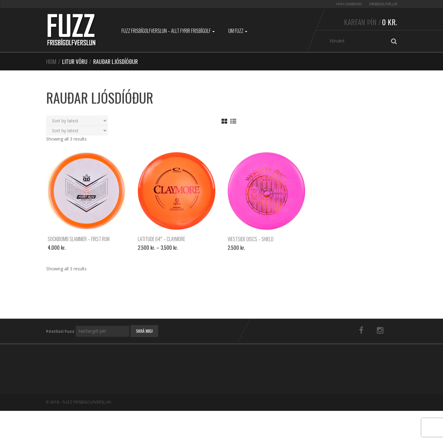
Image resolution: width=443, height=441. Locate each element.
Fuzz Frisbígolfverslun (86, 402)
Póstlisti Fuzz (60, 331)
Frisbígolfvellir (383, 4)
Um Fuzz (237, 30)
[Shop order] (77, 120)
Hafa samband (348, 4)
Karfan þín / (370, 22)
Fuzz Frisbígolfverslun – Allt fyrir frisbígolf (168, 30)
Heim (51, 62)
